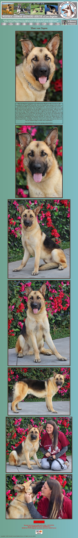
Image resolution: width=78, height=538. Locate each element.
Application (39, 522)
